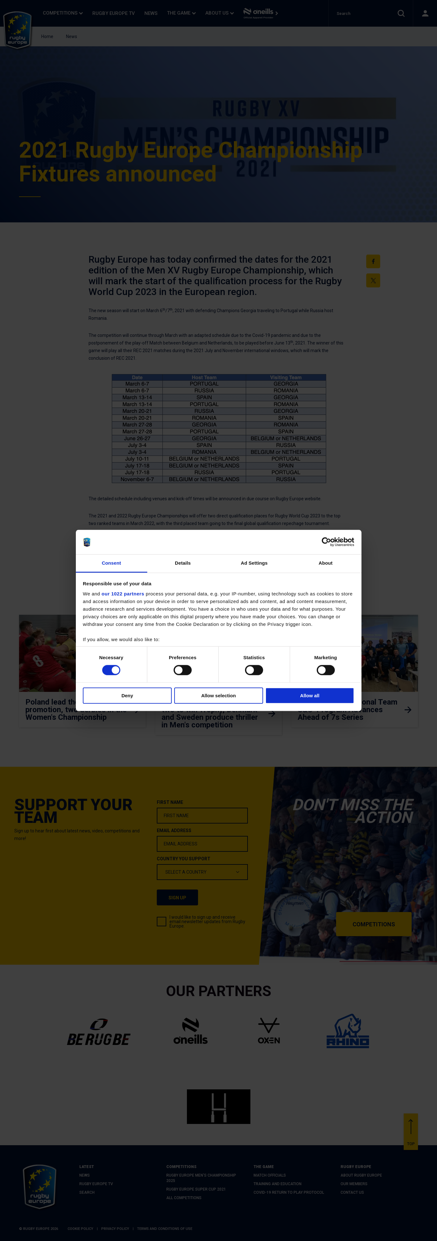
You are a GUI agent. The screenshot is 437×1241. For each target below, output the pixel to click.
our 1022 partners (123, 593)
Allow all (310, 695)
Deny (127, 695)
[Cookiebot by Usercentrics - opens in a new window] (326, 542)
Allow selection (218, 695)
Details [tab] (183, 563)
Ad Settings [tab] (254, 563)
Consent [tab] (111, 563)
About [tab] (326, 563)
